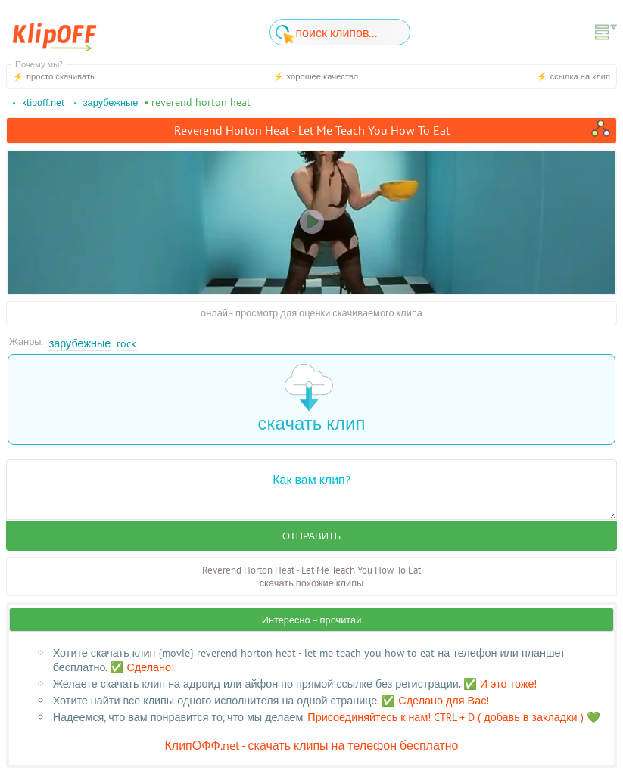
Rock (126, 343)
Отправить (311, 536)
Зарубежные (80, 343)
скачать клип (312, 399)
